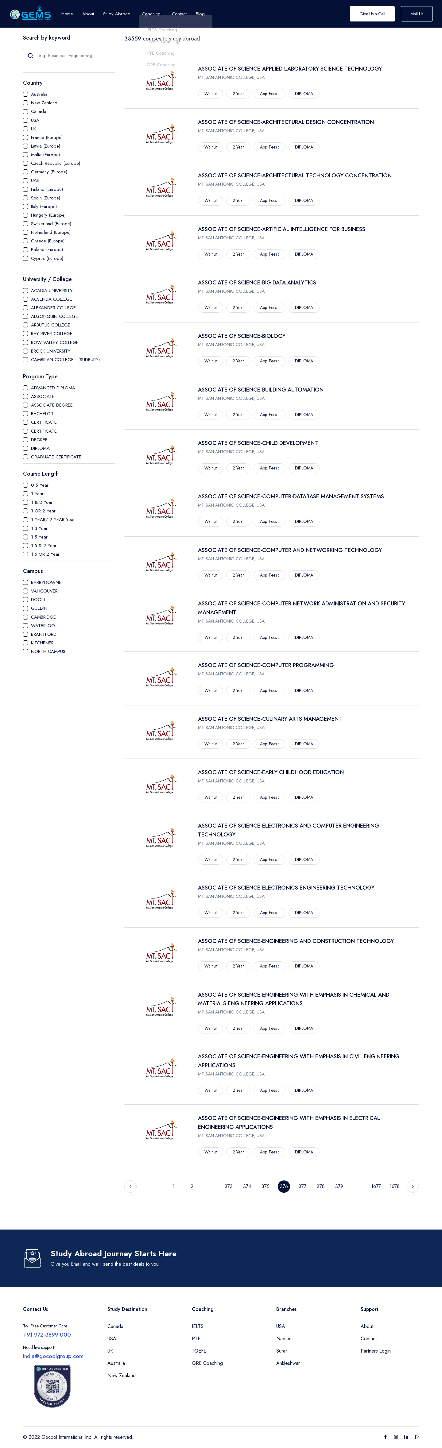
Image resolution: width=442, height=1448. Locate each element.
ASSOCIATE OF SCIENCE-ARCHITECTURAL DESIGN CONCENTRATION (286, 122)
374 (247, 1186)
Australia (39, 94)
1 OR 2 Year (43, 511)
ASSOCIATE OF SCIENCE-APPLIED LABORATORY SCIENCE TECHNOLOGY (290, 69)
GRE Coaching (207, 1363)
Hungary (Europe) (48, 215)
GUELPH (39, 608)
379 (339, 1186)
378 (321, 1186)
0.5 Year (39, 485)
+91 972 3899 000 (47, 1335)
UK (33, 128)
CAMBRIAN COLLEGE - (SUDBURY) (65, 359)
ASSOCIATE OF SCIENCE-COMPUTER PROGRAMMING (266, 665)
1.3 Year (39, 528)
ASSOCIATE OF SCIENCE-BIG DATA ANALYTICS (257, 283)
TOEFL (199, 1350)
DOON (38, 599)
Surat (281, 1350)
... (210, 1186)
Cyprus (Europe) (47, 258)
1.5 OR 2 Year (45, 554)
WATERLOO (43, 625)
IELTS (198, 1326)
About (367, 1326)
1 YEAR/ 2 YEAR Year (53, 519)
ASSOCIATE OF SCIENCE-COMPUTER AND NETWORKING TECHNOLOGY (290, 550)
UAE (35, 180)
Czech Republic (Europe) (55, 163)
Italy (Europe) (44, 206)
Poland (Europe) (47, 249)
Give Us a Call (372, 14)
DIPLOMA (40, 448)
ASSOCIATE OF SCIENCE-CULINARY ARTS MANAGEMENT (270, 719)
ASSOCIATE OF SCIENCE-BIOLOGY (241, 336)
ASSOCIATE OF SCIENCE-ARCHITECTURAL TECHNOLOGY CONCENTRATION (295, 176)
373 (229, 1186)
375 (265, 1186)
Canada (38, 111)
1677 (376, 1186)
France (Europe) (47, 137)
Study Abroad (116, 13)
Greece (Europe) (47, 240)
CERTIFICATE (44, 422)
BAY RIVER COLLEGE (51, 333)
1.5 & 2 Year (43, 545)
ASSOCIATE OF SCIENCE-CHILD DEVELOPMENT (258, 443)
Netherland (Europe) (51, 232)
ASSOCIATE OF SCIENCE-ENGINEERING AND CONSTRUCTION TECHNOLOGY (296, 941)
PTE (196, 1338)
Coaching (151, 13)
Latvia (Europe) (45, 146)
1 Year (37, 493)
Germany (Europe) (49, 171)
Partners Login (376, 1350)
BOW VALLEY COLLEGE (55, 342)
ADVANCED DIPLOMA (53, 387)
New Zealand (44, 102)
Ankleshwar (288, 1363)
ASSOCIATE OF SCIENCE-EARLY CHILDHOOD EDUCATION (271, 772)
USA (35, 120)
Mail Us (416, 14)
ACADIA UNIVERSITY (52, 290)
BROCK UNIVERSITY (51, 351)
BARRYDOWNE (46, 582)
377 (302, 1186)
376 (284, 1186)
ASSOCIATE (43, 396)
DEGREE (39, 439)
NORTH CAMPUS (48, 651)
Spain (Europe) (45, 198)
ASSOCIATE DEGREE (52, 405)
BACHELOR (42, 413)
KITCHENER (42, 642)
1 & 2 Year (41, 502)
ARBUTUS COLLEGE (50, 325)
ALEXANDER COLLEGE (53, 307)
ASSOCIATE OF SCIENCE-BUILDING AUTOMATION (261, 390)
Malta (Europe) (45, 154)
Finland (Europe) (47, 189)
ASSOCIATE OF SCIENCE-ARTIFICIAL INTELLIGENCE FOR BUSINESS (281, 229)
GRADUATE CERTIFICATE (56, 457)
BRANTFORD (43, 634)
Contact (369, 1338)
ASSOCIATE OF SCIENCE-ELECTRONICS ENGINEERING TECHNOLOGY (286, 888)
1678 (395, 1186)
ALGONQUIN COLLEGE (54, 316)
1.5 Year (39, 537)
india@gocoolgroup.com (53, 1356)
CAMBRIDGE (43, 617)
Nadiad (284, 1338)
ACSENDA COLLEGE (51, 299)
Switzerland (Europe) (51, 223)
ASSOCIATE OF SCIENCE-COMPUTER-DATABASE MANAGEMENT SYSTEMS (291, 496)
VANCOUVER (44, 591)
